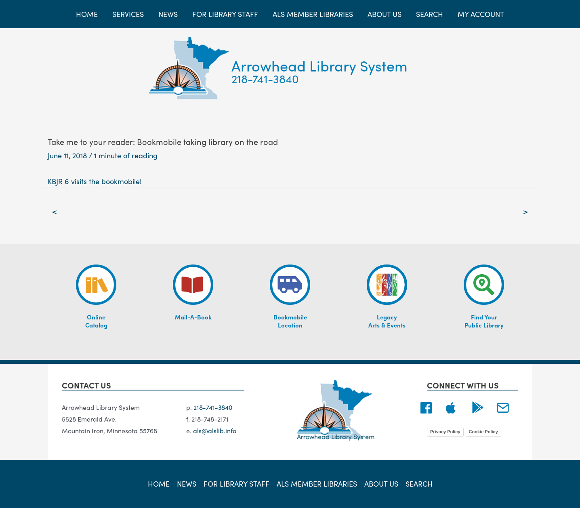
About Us (381, 484)
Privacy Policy (445, 431)
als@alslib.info (214, 430)
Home (159, 484)
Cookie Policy (483, 431)
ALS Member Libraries (317, 484)
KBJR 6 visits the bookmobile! (95, 181)
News (186, 484)
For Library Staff (236, 484)
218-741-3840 (265, 78)
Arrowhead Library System (319, 65)
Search (419, 484)
